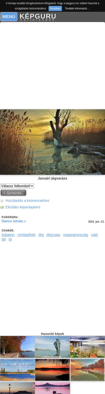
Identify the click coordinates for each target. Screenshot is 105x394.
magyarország (75, 235)
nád (94, 235)
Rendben (55, 8)
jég (41, 235)
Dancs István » (14, 221)
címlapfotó (27, 235)
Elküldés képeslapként (22, 207)
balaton (8, 235)
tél (4, 239)
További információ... (77, 8)
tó (10, 239)
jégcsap (53, 235)
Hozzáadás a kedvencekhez (27, 200)
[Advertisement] (51, 65)
